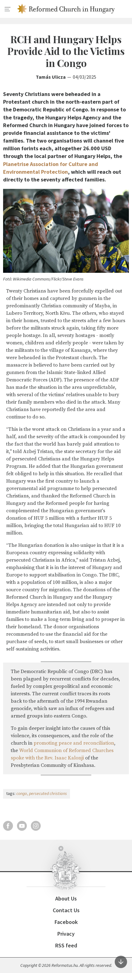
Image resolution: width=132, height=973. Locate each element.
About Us (66, 898)
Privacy (66, 933)
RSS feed (66, 945)
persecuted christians (48, 793)
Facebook (66, 921)
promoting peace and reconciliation (74, 743)
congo (21, 793)
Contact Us (66, 910)
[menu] (7, 9)
